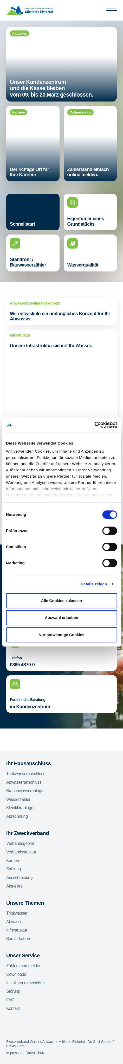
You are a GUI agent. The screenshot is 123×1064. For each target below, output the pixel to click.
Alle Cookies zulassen (61, 600)
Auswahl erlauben (61, 617)
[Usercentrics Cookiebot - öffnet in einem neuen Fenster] (94, 424)
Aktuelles (14, 886)
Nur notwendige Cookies (62, 634)
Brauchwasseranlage (24, 791)
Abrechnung (17, 816)
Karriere (13, 860)
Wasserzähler (18, 799)
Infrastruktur (16, 930)
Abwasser (15, 922)
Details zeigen (94, 584)
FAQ (10, 1000)
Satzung (13, 869)
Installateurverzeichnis (25, 983)
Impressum (14, 1053)
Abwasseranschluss (23, 782)
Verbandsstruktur (21, 852)
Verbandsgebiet (20, 843)
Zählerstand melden (23, 966)
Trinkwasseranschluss (25, 773)
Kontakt (13, 1008)
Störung (13, 991)
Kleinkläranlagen (21, 808)
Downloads (16, 974)
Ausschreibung (19, 877)
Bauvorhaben (18, 938)
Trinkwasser (17, 913)
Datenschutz (35, 1053)
